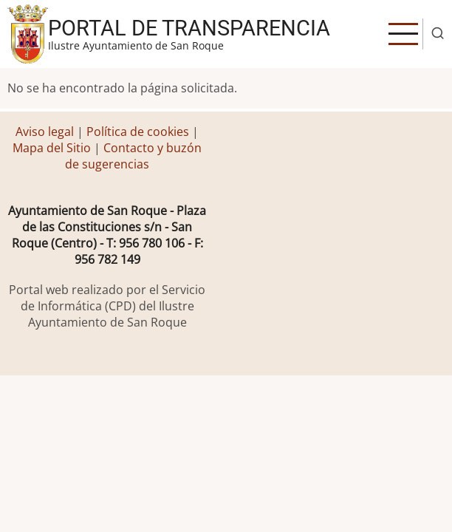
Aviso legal (46, 131)
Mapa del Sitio (52, 148)
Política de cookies (137, 131)
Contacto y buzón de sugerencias (133, 156)
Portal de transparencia (189, 28)
